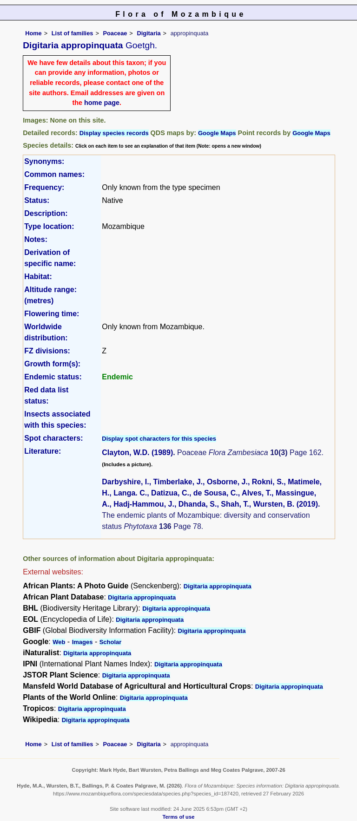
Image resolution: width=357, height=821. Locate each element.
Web (59, 642)
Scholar (110, 642)
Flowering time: (51, 314)
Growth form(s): (52, 364)
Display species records (114, 133)
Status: (36, 200)
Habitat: (38, 276)
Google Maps (217, 133)
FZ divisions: (47, 351)
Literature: (42, 451)
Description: (45, 213)
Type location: (49, 226)
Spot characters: (53, 438)
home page (101, 102)
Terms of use (179, 817)
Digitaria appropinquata (217, 586)
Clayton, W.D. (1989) (137, 452)
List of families (72, 33)
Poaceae (115, 33)
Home (33, 33)
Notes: (35, 239)
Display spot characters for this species (159, 438)
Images (82, 642)
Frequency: (44, 187)
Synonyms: (44, 161)
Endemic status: (53, 377)
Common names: (54, 174)
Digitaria (148, 33)
